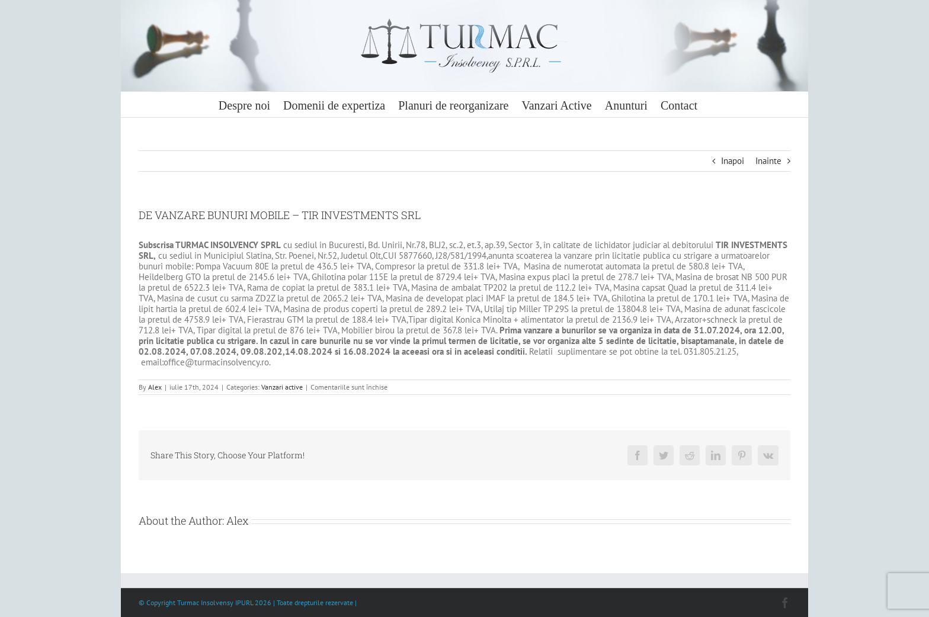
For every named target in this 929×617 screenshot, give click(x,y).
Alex (155, 387)
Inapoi (732, 160)
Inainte (768, 160)
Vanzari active (282, 387)
